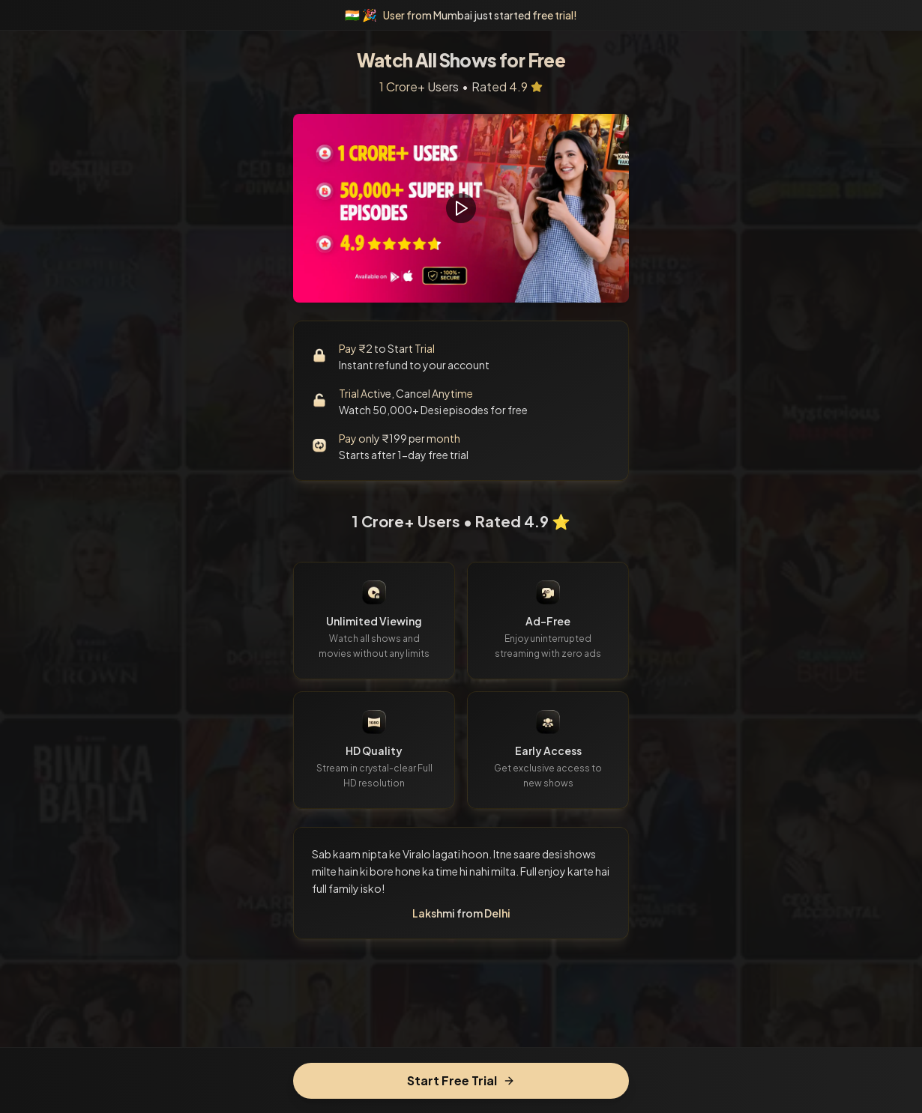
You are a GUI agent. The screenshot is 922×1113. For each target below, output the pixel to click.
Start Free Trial (461, 1080)
